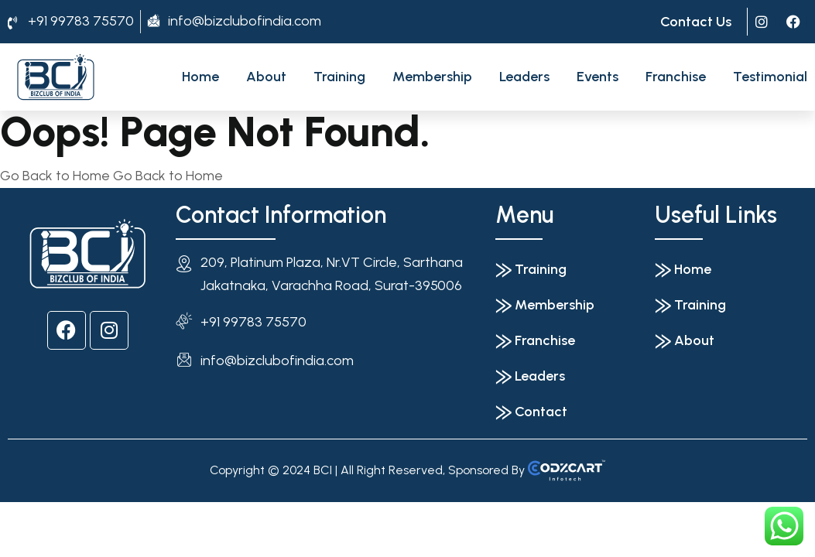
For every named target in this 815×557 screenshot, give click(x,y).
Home (200, 76)
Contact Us (695, 21)
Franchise (675, 76)
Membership (432, 76)
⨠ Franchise (535, 340)
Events (597, 76)
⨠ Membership (544, 304)
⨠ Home (683, 269)
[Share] (29, 517)
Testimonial (770, 76)
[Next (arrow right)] (17, 541)
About (266, 76)
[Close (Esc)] (41, 517)
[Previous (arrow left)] (4, 541)
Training (339, 76)
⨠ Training (531, 269)
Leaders (524, 76)
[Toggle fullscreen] (17, 517)
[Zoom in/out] (4, 517)
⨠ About (684, 340)
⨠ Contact (531, 411)
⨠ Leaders (530, 375)
